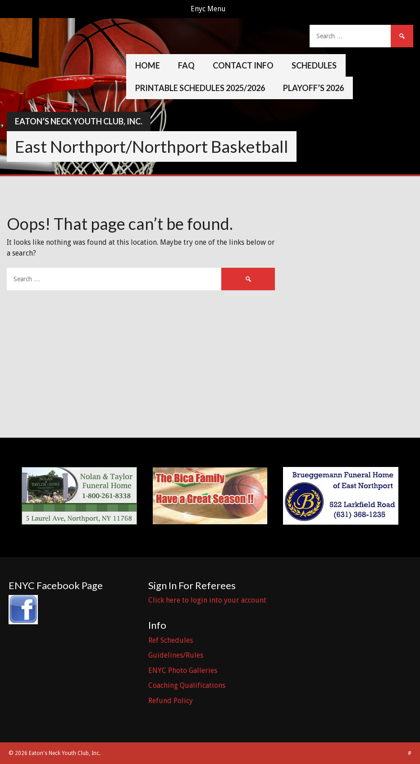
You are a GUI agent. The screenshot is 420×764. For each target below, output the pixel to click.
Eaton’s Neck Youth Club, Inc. (78, 121)
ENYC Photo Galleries (182, 670)
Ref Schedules (170, 640)
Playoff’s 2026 (313, 88)
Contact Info (243, 65)
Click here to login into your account (207, 600)
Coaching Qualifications (186, 685)
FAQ (186, 65)
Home (147, 65)
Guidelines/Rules (175, 655)
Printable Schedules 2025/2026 (200, 88)
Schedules (314, 65)
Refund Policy (170, 700)
